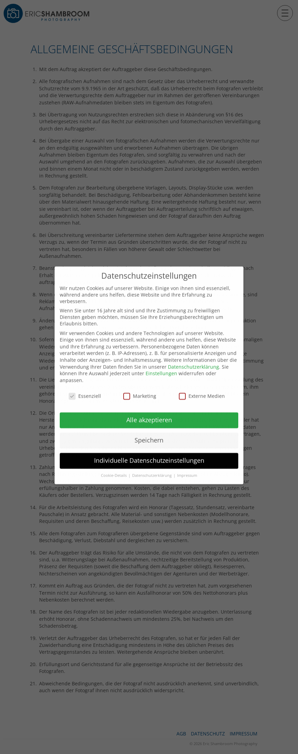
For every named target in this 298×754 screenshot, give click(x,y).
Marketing (139, 383)
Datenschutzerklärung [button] (152, 462)
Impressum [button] (187, 462)
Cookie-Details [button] (114, 462)
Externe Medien (202, 383)
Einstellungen (161, 360)
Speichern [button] (149, 427)
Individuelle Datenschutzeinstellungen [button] (149, 448)
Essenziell (85, 383)
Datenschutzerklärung (193, 354)
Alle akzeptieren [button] (149, 407)
